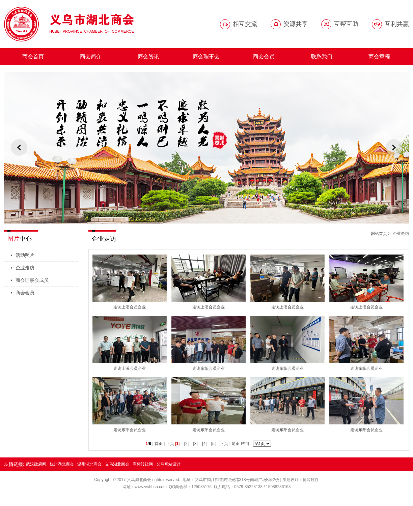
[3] (195, 443)
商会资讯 (148, 56)
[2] (186, 443)
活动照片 (25, 255)
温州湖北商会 (89, 464)
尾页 (235, 443)
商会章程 (379, 56)
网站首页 (379, 233)
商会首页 (33, 56)
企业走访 (25, 267)
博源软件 (311, 479)
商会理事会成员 (32, 280)
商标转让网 (143, 464)
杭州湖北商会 (62, 464)
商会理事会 (206, 56)
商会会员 (264, 56)
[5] (213, 443)
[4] (204, 443)
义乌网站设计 (168, 464)
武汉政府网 (36, 464)
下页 (224, 443)
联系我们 (321, 56)
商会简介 (91, 56)
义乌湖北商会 (117, 464)
